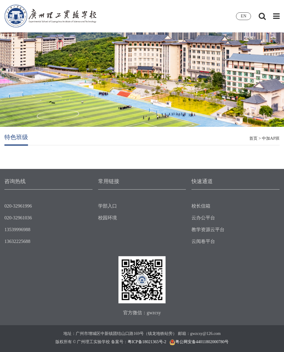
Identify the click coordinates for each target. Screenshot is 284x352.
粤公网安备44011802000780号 (202, 342)
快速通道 (202, 181)
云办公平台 (203, 217)
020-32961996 (18, 205)
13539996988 (17, 229)
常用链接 (108, 181)
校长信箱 (200, 205)
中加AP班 (271, 138)
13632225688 (17, 241)
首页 (253, 138)
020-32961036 (18, 217)
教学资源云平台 (207, 229)
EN (243, 16)
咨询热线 (15, 181)
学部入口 (107, 205)
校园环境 (107, 217)
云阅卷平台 (203, 241)
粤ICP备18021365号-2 (147, 342)
